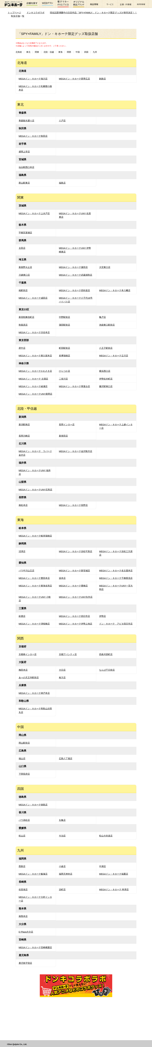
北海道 (19, 52)
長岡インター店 (67, 424)
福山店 (22, 758)
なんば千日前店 (107, 670)
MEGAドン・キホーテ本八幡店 (114, 290)
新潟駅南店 (24, 424)
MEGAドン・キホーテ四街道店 (74, 290)
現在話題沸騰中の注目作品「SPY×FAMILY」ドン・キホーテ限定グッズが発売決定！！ (93, 12)
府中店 (22, 348)
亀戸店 (102, 317)
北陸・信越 (48, 52)
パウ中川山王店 (26, 570)
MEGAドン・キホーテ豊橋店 (73, 585)
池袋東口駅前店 (107, 325)
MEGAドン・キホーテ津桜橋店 (34, 623)
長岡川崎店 (24, 436)
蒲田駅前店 (64, 325)
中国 (78, 52)
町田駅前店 (64, 348)
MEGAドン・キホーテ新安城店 (74, 570)
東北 (28, 52)
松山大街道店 (106, 835)
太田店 (22, 248)
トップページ (14, 12)
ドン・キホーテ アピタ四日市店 (116, 623)
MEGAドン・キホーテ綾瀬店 (33, 386)
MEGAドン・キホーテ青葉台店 (74, 386)
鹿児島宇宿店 (25, 963)
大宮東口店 (104, 267)
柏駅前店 (23, 290)
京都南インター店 (28, 654)
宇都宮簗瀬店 (25, 232)
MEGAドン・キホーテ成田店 (33, 298)
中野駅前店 (64, 317)
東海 (60, 52)
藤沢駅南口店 (106, 386)
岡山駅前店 (24, 743)
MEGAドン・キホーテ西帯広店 (74, 78)
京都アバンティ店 (68, 654)
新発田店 (63, 436)
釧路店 (102, 78)
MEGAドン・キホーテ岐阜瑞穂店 (35, 535)
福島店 (62, 183)
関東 (37, 52)
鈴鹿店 (22, 616)
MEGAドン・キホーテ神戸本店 (34, 693)
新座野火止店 (25, 267)
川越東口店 (24, 275)
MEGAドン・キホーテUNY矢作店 (75, 597)
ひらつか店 (64, 371)
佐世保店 (23, 889)
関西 (69, 52)
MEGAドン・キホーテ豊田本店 (34, 578)
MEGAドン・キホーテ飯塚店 (33, 874)
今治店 (62, 835)
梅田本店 (23, 670)
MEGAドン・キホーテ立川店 (113, 355)
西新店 (22, 866)
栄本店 (62, 578)
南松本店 (23, 505)
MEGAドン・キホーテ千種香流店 (116, 578)
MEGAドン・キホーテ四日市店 (74, 616)
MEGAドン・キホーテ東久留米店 (35, 355)
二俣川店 (63, 378)
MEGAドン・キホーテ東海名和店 (35, 585)
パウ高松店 (24, 820)
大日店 (62, 670)
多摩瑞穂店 (64, 355)
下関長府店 (24, 774)
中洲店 (102, 866)
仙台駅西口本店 (26, 167)
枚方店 (62, 677)
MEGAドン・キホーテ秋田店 (33, 136)
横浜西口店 (104, 371)
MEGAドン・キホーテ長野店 (73, 505)
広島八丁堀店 (65, 758)
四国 (86, 52)
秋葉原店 (23, 325)
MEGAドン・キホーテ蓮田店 (73, 267)
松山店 (22, 835)
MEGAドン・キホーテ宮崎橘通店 (35, 947)
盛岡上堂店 (24, 151)
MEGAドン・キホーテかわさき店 (35, 371)
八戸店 (62, 120)
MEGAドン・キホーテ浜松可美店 (75, 551)
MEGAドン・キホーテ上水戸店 (34, 213)
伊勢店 (102, 616)
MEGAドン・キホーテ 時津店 (114, 889)
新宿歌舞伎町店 (26, 317)
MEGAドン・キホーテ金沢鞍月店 (75, 451)
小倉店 (62, 866)
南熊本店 (23, 916)
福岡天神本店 (65, 874)
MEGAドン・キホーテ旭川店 (33, 78)
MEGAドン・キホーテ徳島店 (33, 804)
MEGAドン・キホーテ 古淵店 (33, 378)
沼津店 (22, 551)
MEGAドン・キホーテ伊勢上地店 (75, 623)
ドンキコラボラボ (35, 12)
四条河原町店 (106, 654)
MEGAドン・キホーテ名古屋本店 (116, 570)
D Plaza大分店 (26, 932)
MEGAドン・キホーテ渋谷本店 (34, 332)
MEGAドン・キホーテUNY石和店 (35, 489)
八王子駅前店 (106, 348)
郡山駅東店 (24, 183)
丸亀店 (62, 820)
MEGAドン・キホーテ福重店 (113, 874)
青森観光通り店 (26, 120)
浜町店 (62, 889)
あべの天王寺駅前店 (29, 677)
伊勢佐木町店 (106, 378)
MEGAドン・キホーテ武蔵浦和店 (75, 275)
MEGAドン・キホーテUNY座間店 (35, 394)
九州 (95, 52)
